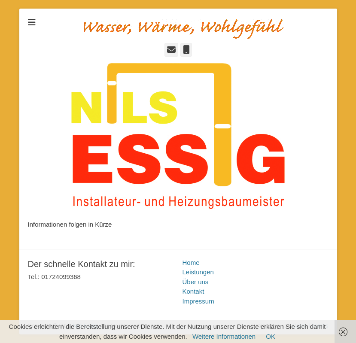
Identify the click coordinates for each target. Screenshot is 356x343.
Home (191, 262)
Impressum (198, 301)
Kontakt (193, 291)
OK (270, 336)
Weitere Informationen (224, 336)
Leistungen (198, 272)
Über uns (196, 281)
